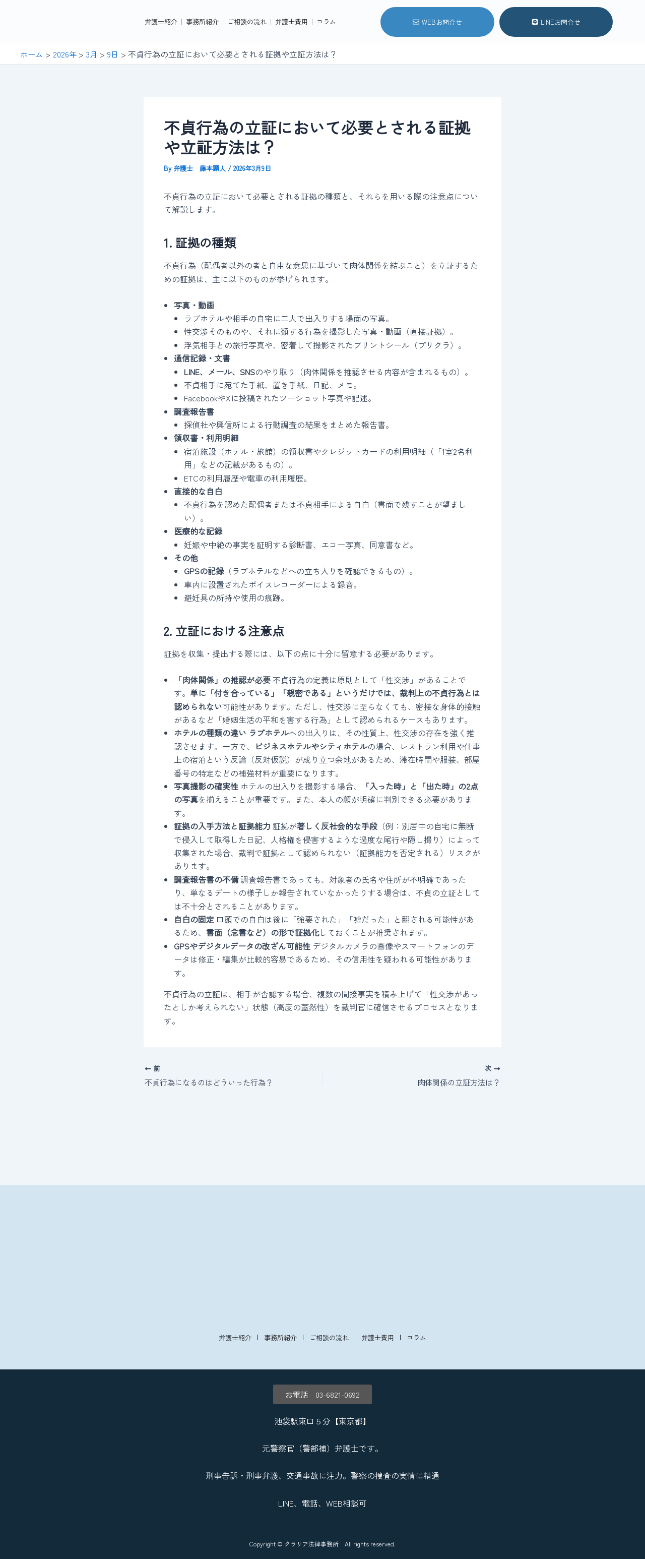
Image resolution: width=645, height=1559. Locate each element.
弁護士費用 (291, 51)
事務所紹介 (202, 51)
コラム (326, 51)
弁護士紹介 (161, 51)
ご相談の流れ (247, 51)
